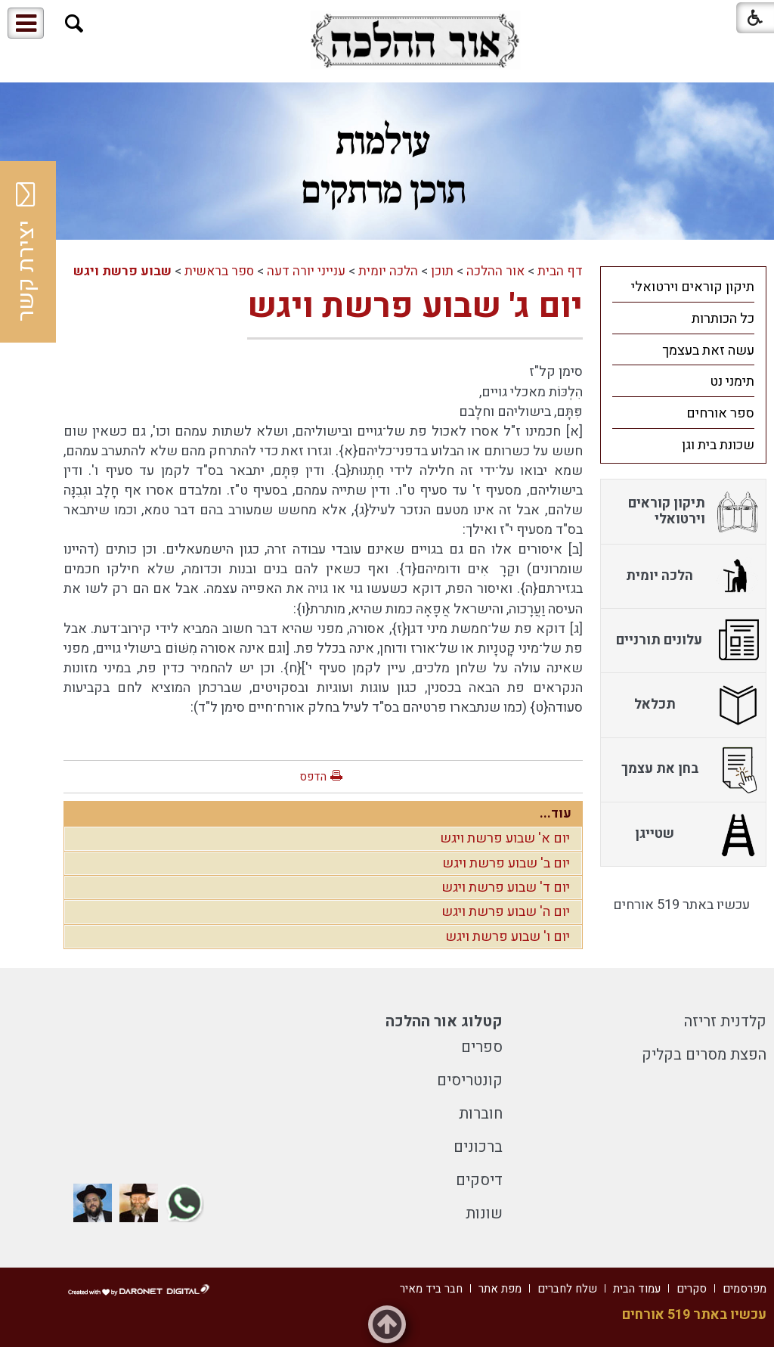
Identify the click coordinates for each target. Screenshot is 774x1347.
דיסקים (479, 1180)
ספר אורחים (720, 413)
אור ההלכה (495, 271)
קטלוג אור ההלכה (444, 1021)
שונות (484, 1213)
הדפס (313, 776)
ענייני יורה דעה (306, 271)
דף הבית (560, 271)
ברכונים (478, 1147)
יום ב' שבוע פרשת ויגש (506, 863)
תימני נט (732, 381)
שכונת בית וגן (718, 445)
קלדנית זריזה (725, 1021)
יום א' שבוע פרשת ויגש (505, 838)
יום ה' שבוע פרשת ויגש (505, 912)
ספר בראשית (219, 271)
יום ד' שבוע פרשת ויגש (505, 887)
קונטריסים (470, 1080)
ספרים (482, 1047)
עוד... (555, 813)
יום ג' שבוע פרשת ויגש (415, 306)
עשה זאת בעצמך (708, 350)
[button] (74, 24)
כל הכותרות (723, 319)
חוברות (481, 1114)
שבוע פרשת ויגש (122, 271)
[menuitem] (683, 287)
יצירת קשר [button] (26, 251)
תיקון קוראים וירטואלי (692, 287)
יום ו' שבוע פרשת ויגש (507, 936)
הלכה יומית (388, 271)
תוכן (442, 271)
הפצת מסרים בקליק (704, 1055)
